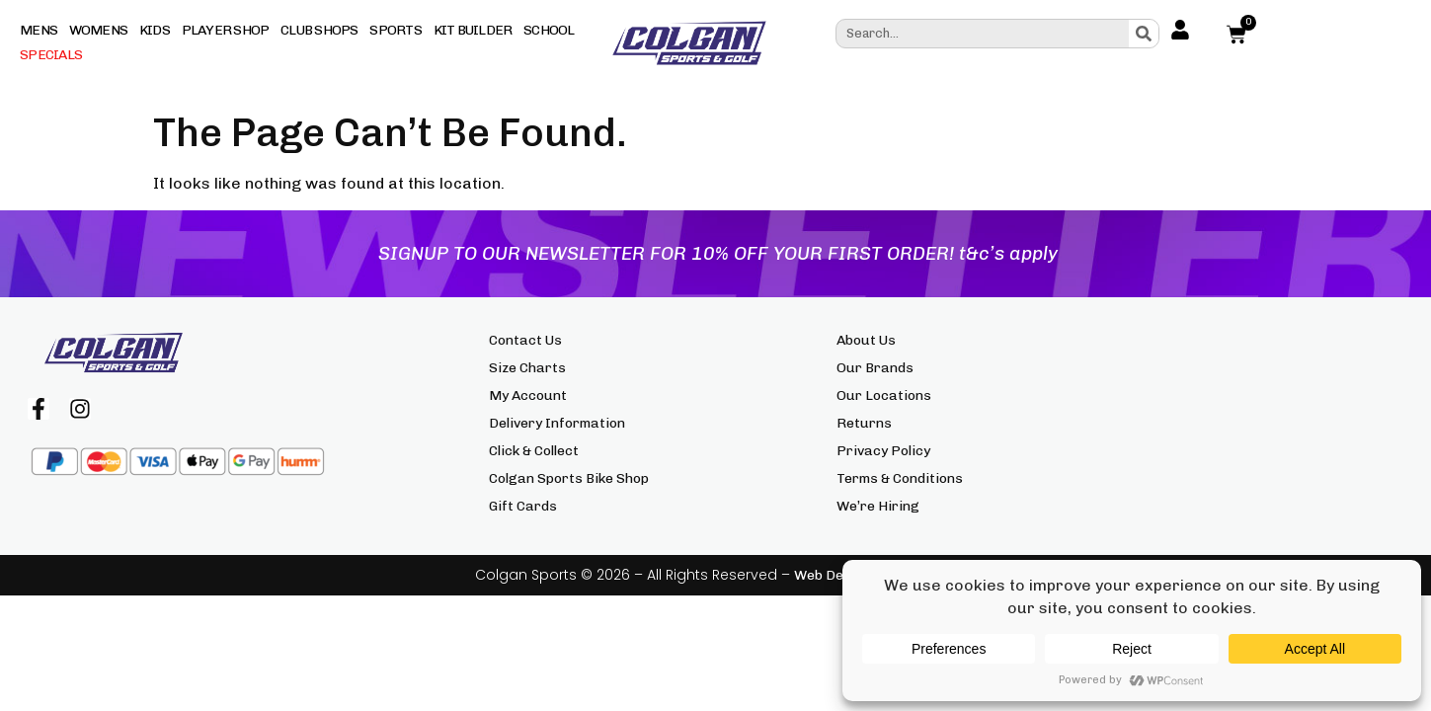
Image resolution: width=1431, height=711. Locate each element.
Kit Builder (473, 30)
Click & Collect (534, 450)
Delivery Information (557, 423)
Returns (864, 423)
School (549, 30)
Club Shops (319, 30)
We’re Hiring (877, 506)
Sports (395, 30)
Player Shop (226, 30)
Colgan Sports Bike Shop (569, 478)
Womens (98, 30)
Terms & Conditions (899, 478)
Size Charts (527, 367)
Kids (154, 30)
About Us (866, 340)
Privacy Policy (883, 450)
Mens (38, 30)
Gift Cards (523, 506)
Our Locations (883, 395)
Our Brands (875, 367)
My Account (528, 395)
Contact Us (525, 340)
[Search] (1143, 33)
